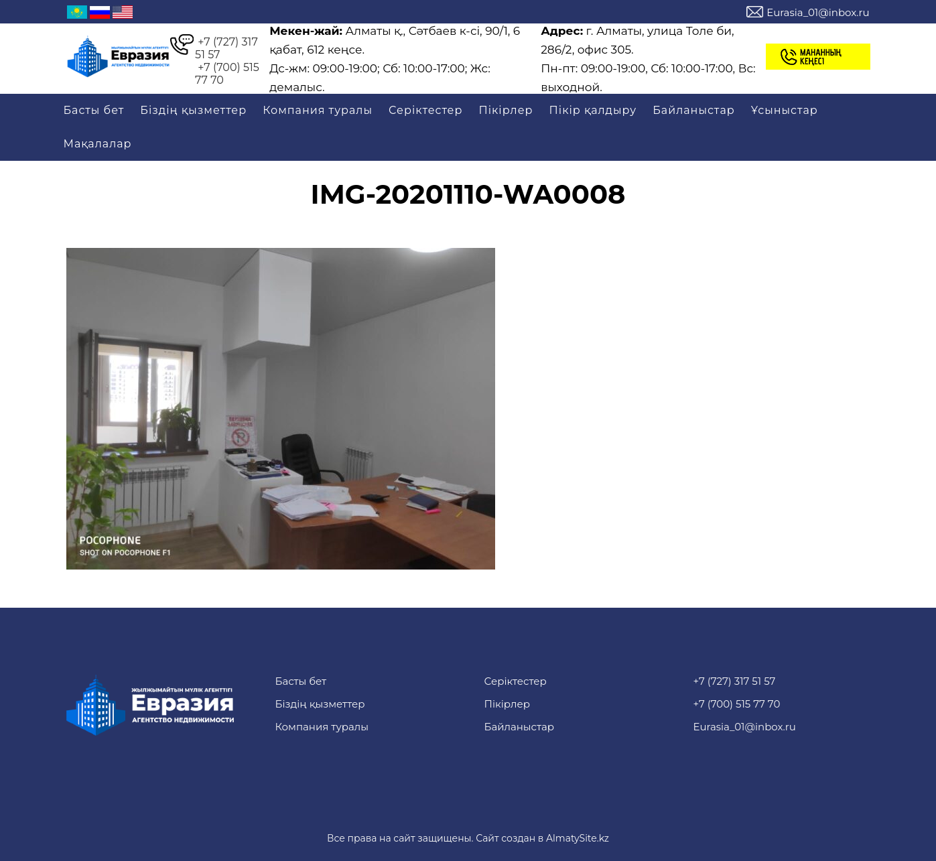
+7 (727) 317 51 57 (226, 48)
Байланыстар (693, 110)
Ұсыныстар (784, 110)
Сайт (487, 838)
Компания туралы (318, 110)
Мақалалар (98, 143)
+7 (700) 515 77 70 (227, 73)
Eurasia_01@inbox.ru (817, 12)
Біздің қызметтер (193, 110)
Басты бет (94, 110)
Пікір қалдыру (593, 110)
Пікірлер (505, 110)
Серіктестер (425, 110)
